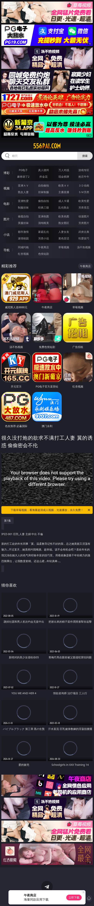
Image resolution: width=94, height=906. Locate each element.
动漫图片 (83, 216)
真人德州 (43, 170)
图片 (6, 219)
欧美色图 (63, 216)
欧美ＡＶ (63, 185)
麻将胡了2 (23, 176)
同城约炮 (23, 247)
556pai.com (47, 146)
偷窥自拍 (23, 216)
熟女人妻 (23, 192)
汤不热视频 (84, 247)
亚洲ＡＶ (23, 185)
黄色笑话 (63, 238)
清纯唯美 (43, 223)
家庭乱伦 (43, 232)
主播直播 (63, 192)
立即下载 (74, 897)
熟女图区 (63, 223)
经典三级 (43, 207)
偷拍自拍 (43, 201)
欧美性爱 (83, 201)
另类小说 (43, 238)
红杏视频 (23, 254)
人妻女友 (63, 232)
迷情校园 (23, 238)
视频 (6, 188)
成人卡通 (63, 201)
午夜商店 (43, 247)
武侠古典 (83, 232)
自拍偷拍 (43, 185)
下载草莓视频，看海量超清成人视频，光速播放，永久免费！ (51, 510)
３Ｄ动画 (83, 185)
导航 (6, 250)
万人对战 (63, 170)
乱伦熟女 (63, 207)
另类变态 (83, 207)
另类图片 (83, 223)
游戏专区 (83, 170)
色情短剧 (43, 254)
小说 (6, 234)
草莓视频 (63, 247)
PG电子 (23, 170)
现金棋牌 (63, 176)
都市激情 (23, 232)
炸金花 (43, 176)
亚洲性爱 (23, 201)
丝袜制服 (43, 192)
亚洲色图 (43, 216)
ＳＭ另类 (83, 192)
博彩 (6, 173)
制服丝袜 (23, 207)
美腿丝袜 (23, 223)
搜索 (85, 156)
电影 (6, 204)
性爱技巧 (83, 238)
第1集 (7, 520)
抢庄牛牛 (83, 176)
